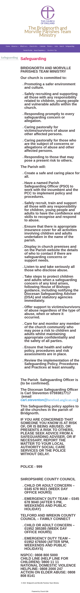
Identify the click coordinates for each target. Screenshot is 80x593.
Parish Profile (27, 50)
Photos (49, 46)
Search (62, 46)
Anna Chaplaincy (39, 50)
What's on (23, 46)
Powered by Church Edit (40, 591)
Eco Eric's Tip (52, 50)
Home (8, 46)
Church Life (33, 46)
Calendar (43, 46)
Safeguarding (70, 46)
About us (14, 46)
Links (56, 46)
